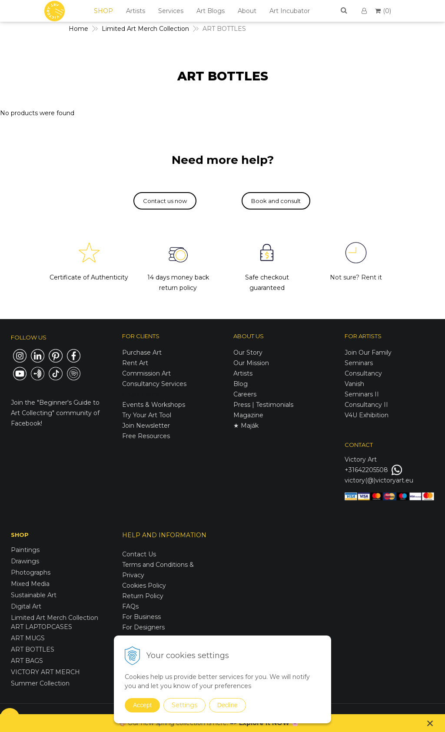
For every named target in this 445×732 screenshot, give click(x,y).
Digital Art (26, 606)
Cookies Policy (144, 585)
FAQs (130, 606)
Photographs (30, 572)
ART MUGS (28, 638)
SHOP (103, 11)
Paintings (25, 550)
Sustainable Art (33, 595)
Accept (142, 705)
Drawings (25, 561)
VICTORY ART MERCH (45, 672)
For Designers (143, 627)
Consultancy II (366, 405)
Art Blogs (210, 11)
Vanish (354, 384)
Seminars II (362, 394)
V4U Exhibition (367, 415)
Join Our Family (368, 352)
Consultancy (363, 373)
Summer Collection (40, 683)
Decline (227, 705)
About (247, 11)
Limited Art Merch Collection (54, 618)
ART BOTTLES (32, 649)
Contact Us (139, 554)
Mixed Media (30, 584)
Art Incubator (289, 11)
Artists (135, 11)
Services (170, 11)
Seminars (359, 363)
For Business (142, 617)
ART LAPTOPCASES (41, 627)
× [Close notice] (430, 723)
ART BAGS (27, 661)
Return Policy (142, 596)
